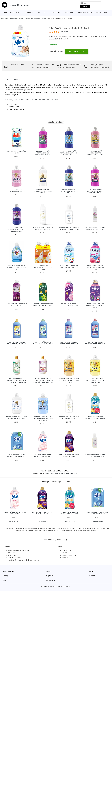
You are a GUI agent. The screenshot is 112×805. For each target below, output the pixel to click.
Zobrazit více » (66, 39)
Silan (104, 36)
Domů (2, 18)
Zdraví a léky (68, 12)
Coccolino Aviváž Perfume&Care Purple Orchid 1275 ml (16, 229)
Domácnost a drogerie (16, 18)
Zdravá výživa (55, 12)
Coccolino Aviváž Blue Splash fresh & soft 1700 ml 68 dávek (42, 418)
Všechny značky (8, 571)
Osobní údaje (50, 580)
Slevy (5, 580)
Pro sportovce (101, 12)
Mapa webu (50, 576)
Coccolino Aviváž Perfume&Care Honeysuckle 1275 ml (95, 152)
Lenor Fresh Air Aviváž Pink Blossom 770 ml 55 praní (95, 267)
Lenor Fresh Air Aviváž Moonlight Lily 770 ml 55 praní (95, 305)
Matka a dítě (42, 12)
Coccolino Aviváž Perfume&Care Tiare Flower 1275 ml (95, 191)
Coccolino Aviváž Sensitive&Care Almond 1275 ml (43, 191)
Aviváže (43, 18)
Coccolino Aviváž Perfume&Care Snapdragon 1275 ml (43, 152)
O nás (91, 571)
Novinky (5, 576)
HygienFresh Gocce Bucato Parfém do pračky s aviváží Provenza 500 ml (43, 380)
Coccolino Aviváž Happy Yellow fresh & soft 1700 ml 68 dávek (95, 380)
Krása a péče (14, 12)
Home (5, 12)
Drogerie (27, 18)
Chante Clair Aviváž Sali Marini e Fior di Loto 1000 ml (16, 267)
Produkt (7, 18)
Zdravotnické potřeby (85, 12)
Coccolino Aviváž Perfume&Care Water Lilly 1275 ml (69, 191)
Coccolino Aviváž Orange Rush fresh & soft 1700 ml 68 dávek (69, 380)
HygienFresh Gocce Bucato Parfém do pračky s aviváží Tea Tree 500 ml (17, 380)
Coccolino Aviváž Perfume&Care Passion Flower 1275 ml (69, 152)
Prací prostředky (35, 18)
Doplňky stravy (28, 12)
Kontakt (92, 576)
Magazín (49, 571)
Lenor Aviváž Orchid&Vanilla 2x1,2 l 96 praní (43, 267)
